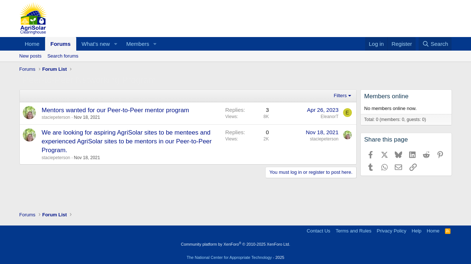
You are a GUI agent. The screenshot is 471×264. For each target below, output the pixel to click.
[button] (115, 44)
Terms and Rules (354, 231)
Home (32, 44)
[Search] (435, 44)
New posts (30, 56)
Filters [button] (340, 95)
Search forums (62, 56)
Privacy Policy (391, 231)
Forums (61, 44)
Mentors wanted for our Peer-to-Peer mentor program (115, 110)
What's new (96, 44)
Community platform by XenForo (235, 244)
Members (137, 44)
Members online (386, 96)
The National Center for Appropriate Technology (229, 257)
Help (417, 231)
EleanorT (330, 116)
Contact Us (318, 231)
